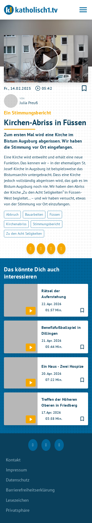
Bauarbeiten (34, 214)
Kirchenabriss (16, 224)
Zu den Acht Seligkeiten (24, 233)
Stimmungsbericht (46, 224)
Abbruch (12, 214)
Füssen (55, 214)
